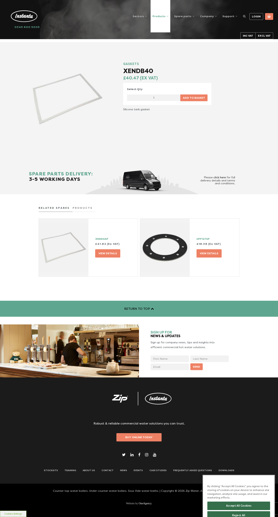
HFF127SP (203, 238)
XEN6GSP (101, 238)
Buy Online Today (139, 437)
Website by (139, 503)
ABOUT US (89, 470)
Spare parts (182, 16)
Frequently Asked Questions (192, 470)
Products (159, 16)
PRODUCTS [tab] (83, 207)
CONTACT (108, 470)
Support (228, 16)
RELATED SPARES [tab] (54, 207)
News (123, 470)
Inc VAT (248, 35)
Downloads (226, 470)
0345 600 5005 (27, 27)
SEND (196, 366)
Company (207, 16)
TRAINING (70, 470)
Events (138, 470)
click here (220, 177)
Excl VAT (264, 35)
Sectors (138, 16)
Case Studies (158, 470)
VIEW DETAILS (107, 253)
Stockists (51, 470)
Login (256, 16)
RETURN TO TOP (139, 309)
